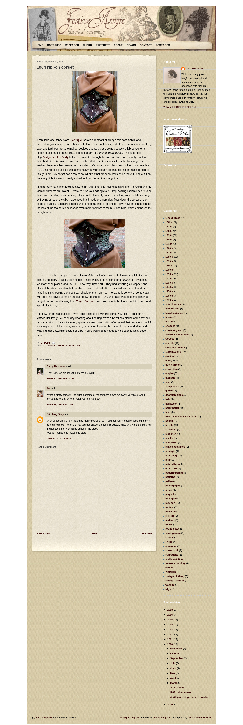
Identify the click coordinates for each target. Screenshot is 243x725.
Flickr (87, 45)
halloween (171, 403)
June (173, 668)
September (177, 658)
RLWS (169, 524)
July (173, 663)
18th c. (169, 265)
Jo (48, 388)
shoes (169, 541)
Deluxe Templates (162, 717)
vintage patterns (174, 580)
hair (167, 399)
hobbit (169, 421)
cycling (169, 356)
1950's (169, 291)
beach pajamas (174, 313)
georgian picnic (174, 395)
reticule (169, 515)
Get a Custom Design (199, 717)
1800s (168, 239)
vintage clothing (174, 576)
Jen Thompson (194, 69)
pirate (168, 490)
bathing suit (172, 308)
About (118, 45)
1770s (168, 226)
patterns (170, 476)
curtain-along (173, 351)
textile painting (174, 559)
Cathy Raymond (56, 366)
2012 (170, 634)
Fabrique (76, 140)
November (176, 648)
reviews (169, 520)
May (173, 673)
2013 (170, 629)
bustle (169, 321)
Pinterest (103, 45)
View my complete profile (179, 107)
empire (169, 373)
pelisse (169, 481)
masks (169, 438)
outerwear (171, 468)
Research (72, 45)
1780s (168, 231)
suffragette (171, 554)
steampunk (171, 550)
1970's (169, 300)
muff (168, 459)
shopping (171, 546)
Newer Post (43, 533)
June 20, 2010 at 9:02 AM (59, 438)
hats (167, 412)
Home (39, 45)
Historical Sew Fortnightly (180, 416)
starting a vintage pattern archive (189, 697)
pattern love (177, 687)
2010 (170, 644)
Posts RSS (163, 45)
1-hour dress (172, 217)
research (170, 511)
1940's (169, 287)
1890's (169, 261)
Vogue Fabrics (85, 301)
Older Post (146, 533)
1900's (51, 345)
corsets (62, 345)
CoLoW (169, 338)
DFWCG (131, 45)
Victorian (170, 572)
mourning (171, 455)
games (169, 390)
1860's (169, 248)
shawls (169, 537)
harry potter (172, 407)
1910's (169, 274)
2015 (170, 619)
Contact (146, 45)
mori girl (170, 451)
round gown (172, 528)
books (169, 317)
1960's (169, 295)
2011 (170, 639)
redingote (171, 498)
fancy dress (172, 386)
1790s (168, 235)
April (173, 678)
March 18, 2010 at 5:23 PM (60, 404)
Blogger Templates (130, 717)
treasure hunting (175, 563)
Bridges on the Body (55, 157)
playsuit (170, 494)
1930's (169, 282)
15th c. (169, 222)
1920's (169, 278)
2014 (170, 624)
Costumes (54, 45)
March (174, 683)
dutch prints (172, 364)
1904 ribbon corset (55, 67)
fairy (167, 382)
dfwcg (169, 360)
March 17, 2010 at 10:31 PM (60, 379)
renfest (169, 507)
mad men (170, 433)
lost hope (170, 429)
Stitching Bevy (55, 414)
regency (170, 502)
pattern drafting (174, 472)
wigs (168, 589)
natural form (172, 464)
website (169, 584)
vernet (169, 567)
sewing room (173, 533)
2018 (170, 609)
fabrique (74, 345)
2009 (170, 704)
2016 (170, 614)
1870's (169, 252)
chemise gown (173, 330)
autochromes (173, 304)
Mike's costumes (175, 446)
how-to (169, 425)
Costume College (175, 347)
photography (172, 485)
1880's (169, 256)
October (175, 653)
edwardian (171, 369)
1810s (168, 243)
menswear (171, 442)
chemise (170, 325)
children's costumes (177, 334)
